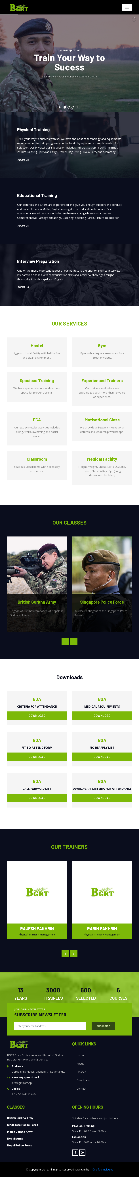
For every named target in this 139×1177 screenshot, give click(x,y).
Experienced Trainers (102, 380)
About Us (23, 159)
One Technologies (102, 1169)
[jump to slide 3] (72, 107)
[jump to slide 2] (69, 107)
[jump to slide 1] (65, 107)
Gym (102, 345)
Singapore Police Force (22, 1124)
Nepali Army (15, 1138)
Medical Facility (102, 459)
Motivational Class (102, 419)
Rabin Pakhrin (102, 928)
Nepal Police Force (19, 1145)
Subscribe (103, 1026)
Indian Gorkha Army (20, 1131)
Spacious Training (37, 380)
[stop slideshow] (77, 107)
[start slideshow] (60, 107)
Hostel (37, 345)
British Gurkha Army (20, 1117)
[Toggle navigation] (127, 7)
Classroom (37, 459)
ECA (37, 419)
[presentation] (65, 641)
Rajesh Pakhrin (37, 928)
